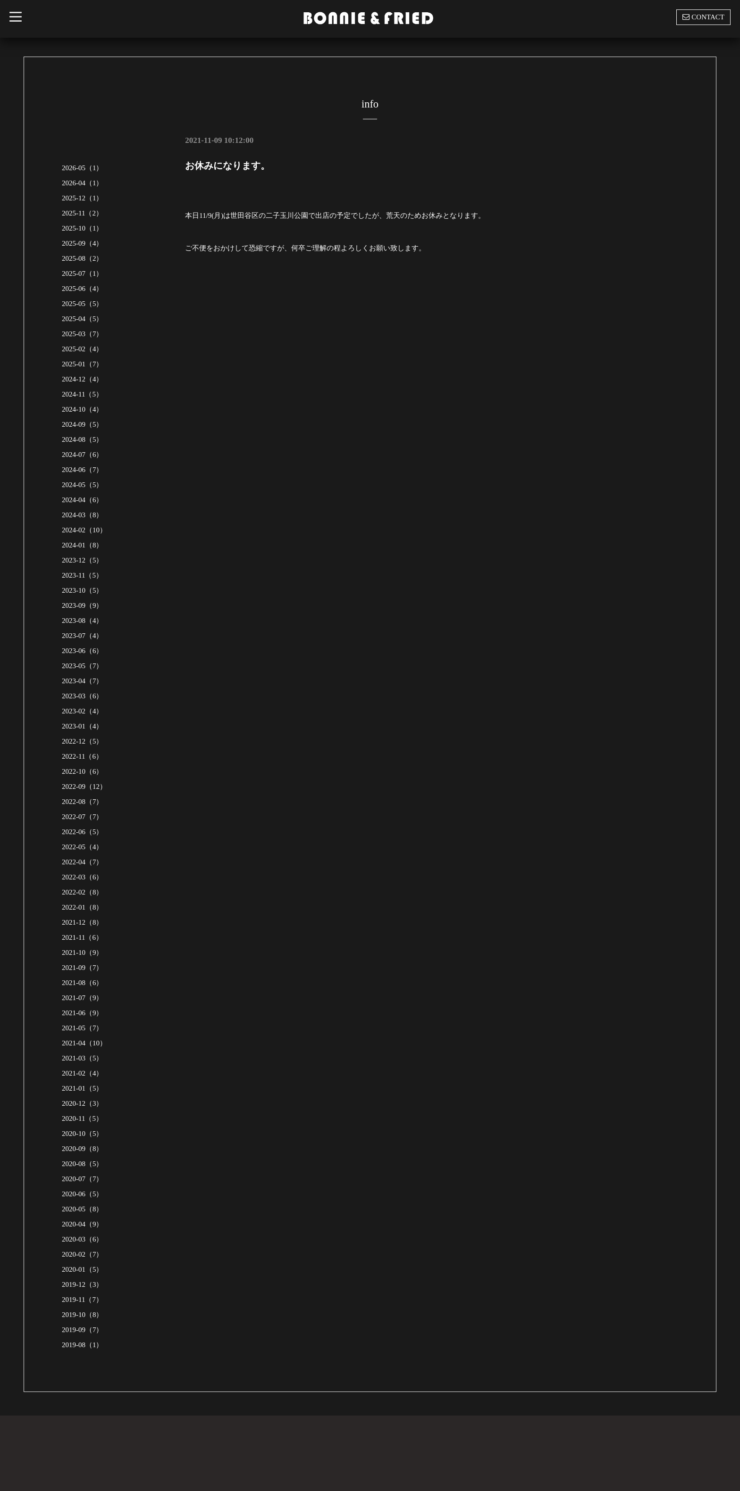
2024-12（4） (82, 379)
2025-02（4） (82, 349)
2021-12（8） (82, 922)
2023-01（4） (82, 726)
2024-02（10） (84, 530)
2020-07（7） (82, 1179)
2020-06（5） (82, 1194)
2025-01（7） (82, 364)
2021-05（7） (82, 1028)
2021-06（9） (82, 1013)
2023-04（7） (82, 681)
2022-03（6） (82, 877)
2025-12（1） (82, 198)
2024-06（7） (82, 469)
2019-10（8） (82, 1314)
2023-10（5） (82, 590)
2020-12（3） (82, 1103)
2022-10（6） (82, 771)
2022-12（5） (82, 741)
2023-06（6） (82, 650)
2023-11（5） (82, 575)
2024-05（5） (82, 485)
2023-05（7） (82, 666)
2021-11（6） (82, 937)
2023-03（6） (82, 696)
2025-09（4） (82, 243)
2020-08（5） (82, 1164)
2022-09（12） (84, 786)
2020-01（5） (82, 1269)
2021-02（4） (82, 1073)
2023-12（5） (82, 560)
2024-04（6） (82, 500)
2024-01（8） (82, 545)
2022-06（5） (82, 832)
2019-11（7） (82, 1299)
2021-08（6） (82, 982)
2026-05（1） (82, 168)
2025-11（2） (82, 213)
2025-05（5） (82, 303)
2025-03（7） (82, 334)
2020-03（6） (82, 1239)
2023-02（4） (82, 711)
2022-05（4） (82, 847)
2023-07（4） (82, 635)
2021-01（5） (82, 1088)
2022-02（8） (82, 892)
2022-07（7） (82, 816)
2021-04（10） (84, 1043)
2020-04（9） (82, 1224)
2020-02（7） (82, 1254)
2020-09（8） (82, 1148)
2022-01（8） (82, 907)
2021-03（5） (82, 1058)
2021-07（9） (82, 998)
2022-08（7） (82, 801)
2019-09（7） (82, 1330)
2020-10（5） (82, 1133)
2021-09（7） (82, 967)
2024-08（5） (82, 439)
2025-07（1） (82, 273)
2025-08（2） (82, 258)
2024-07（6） (82, 454)
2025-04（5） (82, 319)
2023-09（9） (82, 605)
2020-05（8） (82, 1209)
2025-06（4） (82, 288)
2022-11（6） (82, 756)
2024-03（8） (82, 515)
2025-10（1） (82, 228)
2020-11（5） (82, 1118)
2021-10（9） (82, 952)
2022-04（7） (82, 862)
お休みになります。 (227, 165)
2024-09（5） (82, 424)
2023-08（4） (82, 620)
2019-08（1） (82, 1345)
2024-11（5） (82, 394)
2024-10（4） (82, 409)
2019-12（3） (82, 1284)
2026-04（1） (82, 183)
